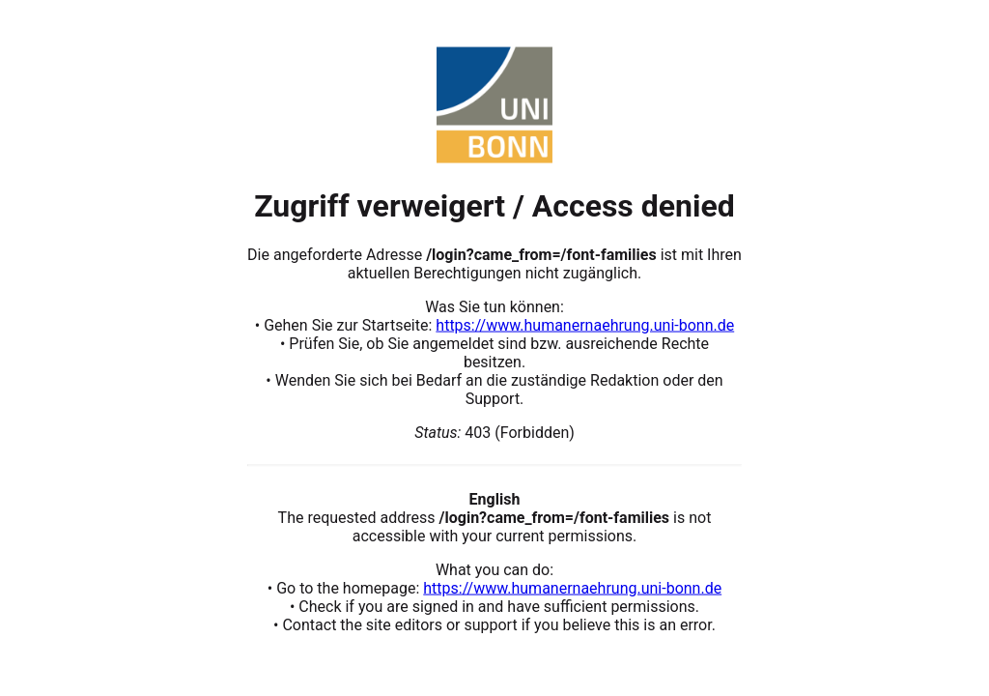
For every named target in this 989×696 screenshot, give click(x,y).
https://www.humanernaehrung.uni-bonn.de (585, 324)
